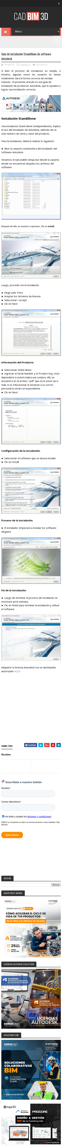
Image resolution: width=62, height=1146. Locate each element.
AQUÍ (17, 671)
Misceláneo (42, 64)
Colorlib (35, 1142)
